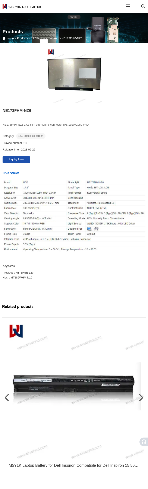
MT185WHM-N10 (21, 277)
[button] (7, 398)
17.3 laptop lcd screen (44, 38)
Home (10, 38)
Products (22, 38)
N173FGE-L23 (25, 272)
